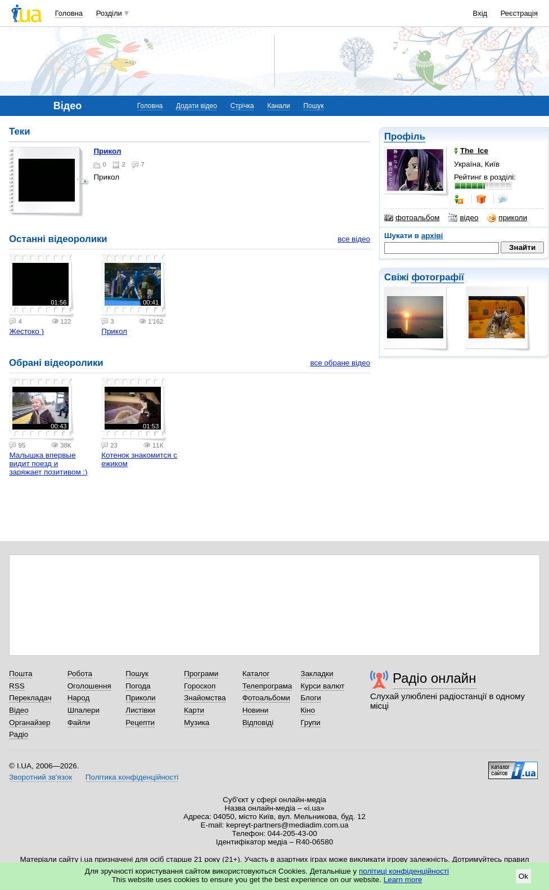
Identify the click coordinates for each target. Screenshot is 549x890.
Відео (19, 710)
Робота (80, 673)
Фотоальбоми (266, 698)
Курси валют (322, 686)
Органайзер (29, 722)
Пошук (313, 106)
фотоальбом (411, 217)
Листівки (140, 710)
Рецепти (140, 722)
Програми (201, 673)
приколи (507, 217)
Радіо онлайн (434, 678)
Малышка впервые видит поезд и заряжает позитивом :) (48, 463)
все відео (354, 239)
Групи (310, 722)
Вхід (480, 13)
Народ (79, 698)
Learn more (403, 879)
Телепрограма (267, 686)
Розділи (109, 13)
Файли (79, 722)
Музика (196, 722)
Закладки (316, 673)
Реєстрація (519, 13)
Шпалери (84, 710)
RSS (17, 686)
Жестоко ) (26, 331)
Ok (523, 876)
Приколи (140, 698)
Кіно (307, 710)
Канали (278, 106)
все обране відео (340, 363)
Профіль (404, 136)
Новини (255, 710)
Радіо (18, 734)
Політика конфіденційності (132, 777)
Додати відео (196, 106)
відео (463, 217)
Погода (137, 686)
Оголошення (89, 686)
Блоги (310, 698)
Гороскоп (199, 686)
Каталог (256, 673)
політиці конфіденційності (404, 871)
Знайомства (205, 698)
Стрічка (242, 106)
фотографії (437, 277)
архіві (432, 235)
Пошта (20, 673)
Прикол (107, 151)
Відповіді (258, 722)
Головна (69, 13)
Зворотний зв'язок (40, 777)
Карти (194, 710)
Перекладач (30, 698)
